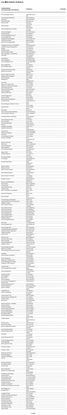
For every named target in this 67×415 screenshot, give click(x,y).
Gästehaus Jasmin (5, 50)
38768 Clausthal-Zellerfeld (30, 72)
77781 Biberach (29, 48)
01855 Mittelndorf (30, 227)
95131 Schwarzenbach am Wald (30, 320)
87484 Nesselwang (30, 242)
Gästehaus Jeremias (5, 179)
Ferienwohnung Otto (6, 258)
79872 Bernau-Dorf (30, 38)
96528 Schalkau (29, 307)
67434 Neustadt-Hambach (30, 251)
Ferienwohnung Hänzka (6, 310)
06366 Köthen (29, 182)
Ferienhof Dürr (4, 366)
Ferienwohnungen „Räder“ (7, 52)
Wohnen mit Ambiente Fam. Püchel (9, 86)
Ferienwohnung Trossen (6, 401)
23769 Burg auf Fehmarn (29, 67)
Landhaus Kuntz (5, 188)
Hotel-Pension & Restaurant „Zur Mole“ (10, 385)
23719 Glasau (29, 119)
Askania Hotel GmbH (6, 40)
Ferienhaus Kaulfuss (5, 346)
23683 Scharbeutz (30, 308)
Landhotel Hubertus (5, 154)
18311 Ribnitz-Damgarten (29, 293)
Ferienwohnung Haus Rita (7, 119)
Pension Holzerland (5, 369)
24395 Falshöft (29, 97)
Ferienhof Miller (5, 266)
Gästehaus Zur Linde (6, 405)
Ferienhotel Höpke (5, 21)
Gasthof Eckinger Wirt (6, 95)
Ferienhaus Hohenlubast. (6, 312)
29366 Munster (29, 232)
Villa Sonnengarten (5, 60)
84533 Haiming (29, 145)
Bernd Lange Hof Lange (6, 343)
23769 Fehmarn (29, 99)
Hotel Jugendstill (5, 147)
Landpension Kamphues (6, 126)
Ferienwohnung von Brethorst (8, 255)
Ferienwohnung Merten (6, 161)
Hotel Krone (4, 144)
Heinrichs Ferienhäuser (6, 132)
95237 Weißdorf (29, 383)
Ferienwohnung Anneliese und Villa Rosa (10, 250)
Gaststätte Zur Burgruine (6, 383)
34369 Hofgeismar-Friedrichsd (30, 159)
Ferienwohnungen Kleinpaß (7, 219)
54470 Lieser (29, 188)
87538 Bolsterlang (30, 58)
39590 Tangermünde (30, 353)
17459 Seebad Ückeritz (29, 338)
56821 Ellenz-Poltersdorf (29, 93)
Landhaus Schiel (5, 298)
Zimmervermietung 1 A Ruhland (8, 303)
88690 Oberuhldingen (29, 268)
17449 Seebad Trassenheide (29, 334)
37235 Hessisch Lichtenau (29, 154)
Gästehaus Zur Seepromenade (8, 370)
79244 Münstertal (30, 240)
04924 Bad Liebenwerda (29, 23)
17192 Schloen (29, 313)
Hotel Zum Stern (5, 323)
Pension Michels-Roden (6, 216)
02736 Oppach (29, 274)
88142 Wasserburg (30, 380)
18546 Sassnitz (29, 305)
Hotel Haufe (4, 110)
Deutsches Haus (4, 107)
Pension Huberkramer (6, 145)
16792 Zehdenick (30, 403)
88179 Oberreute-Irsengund (30, 264)
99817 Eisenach (29, 91)
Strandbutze (4, 253)
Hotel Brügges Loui (5, 388)
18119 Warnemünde (30, 378)
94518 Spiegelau (30, 342)
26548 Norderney (30, 260)
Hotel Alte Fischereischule (7, 89)
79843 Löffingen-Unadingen (30, 205)
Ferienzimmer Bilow (6, 313)
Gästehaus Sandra (5, 350)
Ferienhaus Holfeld (5, 274)
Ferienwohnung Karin (6, 212)
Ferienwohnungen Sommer (7, 136)
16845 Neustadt (29, 248)
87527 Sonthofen (30, 340)
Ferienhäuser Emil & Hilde (7, 373)
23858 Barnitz (29, 35)
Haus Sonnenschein (5, 398)
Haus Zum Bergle (5, 240)
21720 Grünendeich (30, 132)
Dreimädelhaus (4, 58)
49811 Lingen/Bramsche (30, 197)
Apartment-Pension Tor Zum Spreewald (10, 201)
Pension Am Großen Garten (7, 84)
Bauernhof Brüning (5, 218)
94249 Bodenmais (30, 53)
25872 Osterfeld (29, 276)
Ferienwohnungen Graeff (7, 61)
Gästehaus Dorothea (5, 382)
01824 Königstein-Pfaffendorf (30, 179)
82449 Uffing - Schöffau (29, 366)
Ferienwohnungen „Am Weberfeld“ (9, 53)
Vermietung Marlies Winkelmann (8, 116)
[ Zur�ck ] (33, 413)
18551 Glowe (29, 121)
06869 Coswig (29, 74)
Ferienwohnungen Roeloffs (7, 14)
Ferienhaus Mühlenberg (6, 356)
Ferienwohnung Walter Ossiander (8, 268)
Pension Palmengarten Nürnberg (8, 261)
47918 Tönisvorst (30, 364)
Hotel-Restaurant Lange (6, 187)
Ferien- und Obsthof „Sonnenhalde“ (9, 190)
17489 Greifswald (30, 124)
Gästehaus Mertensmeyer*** (7, 284)
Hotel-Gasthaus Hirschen (7, 204)
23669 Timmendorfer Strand (29, 359)
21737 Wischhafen (30, 396)
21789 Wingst (29, 395)
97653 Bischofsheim (30, 52)
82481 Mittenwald (30, 229)
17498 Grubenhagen (30, 131)
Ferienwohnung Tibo (6, 37)
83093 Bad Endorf (30, 19)
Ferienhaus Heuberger (6, 362)
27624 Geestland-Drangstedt (30, 117)
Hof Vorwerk (4, 277)
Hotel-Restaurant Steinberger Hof (8, 297)
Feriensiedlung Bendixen (7, 172)
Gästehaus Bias (4, 185)
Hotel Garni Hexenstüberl (7, 169)
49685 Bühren (29, 69)
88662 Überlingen (30, 398)
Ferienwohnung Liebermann (7, 113)
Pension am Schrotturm (6, 353)
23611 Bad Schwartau (28, 29)
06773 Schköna (29, 312)
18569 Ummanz (29, 369)
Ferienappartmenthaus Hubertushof (9, 229)
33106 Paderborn (30, 284)
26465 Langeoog (30, 185)
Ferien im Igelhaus (5, 279)
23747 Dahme (29, 76)
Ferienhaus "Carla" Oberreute (8, 263)
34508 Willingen (30, 388)
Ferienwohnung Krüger (6, 66)
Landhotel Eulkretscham (6, 128)
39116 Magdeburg (30, 207)
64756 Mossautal (30, 230)
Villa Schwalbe (4, 408)
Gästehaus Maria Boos (6, 92)
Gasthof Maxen (4, 234)
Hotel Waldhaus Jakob (6, 407)
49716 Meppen (29, 218)
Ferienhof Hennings (5, 354)
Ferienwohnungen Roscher (7, 340)
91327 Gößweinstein (30, 144)
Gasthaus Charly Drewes (6, 396)
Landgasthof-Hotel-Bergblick (8, 38)
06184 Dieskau (29, 82)
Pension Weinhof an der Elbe (7, 74)
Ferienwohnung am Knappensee (8, 199)
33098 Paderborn (30, 281)
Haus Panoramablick (6, 157)
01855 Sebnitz (29, 329)
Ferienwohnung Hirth (6, 271)
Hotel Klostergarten (5, 91)
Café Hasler (4, 55)
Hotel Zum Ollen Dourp (6, 239)
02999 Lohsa (29, 199)
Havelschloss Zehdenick (6, 403)
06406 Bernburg (29, 40)
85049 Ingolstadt (30, 166)
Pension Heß (4, 300)
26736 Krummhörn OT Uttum (30, 170)
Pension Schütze (5, 25)
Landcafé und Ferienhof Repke (8, 69)
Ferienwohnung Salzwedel (7, 337)
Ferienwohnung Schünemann (7, 17)
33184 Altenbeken (30, 17)
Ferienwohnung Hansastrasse (7, 308)
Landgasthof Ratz (5, 290)
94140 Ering (29, 95)
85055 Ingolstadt (30, 405)
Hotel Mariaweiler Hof (6, 87)
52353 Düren (29, 87)
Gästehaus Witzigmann (6, 193)
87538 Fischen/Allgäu (29, 104)
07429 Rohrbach (30, 298)
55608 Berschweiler (30, 45)
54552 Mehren (29, 216)
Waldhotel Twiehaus (5, 203)
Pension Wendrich (5, 166)
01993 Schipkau (29, 310)
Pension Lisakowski (5, 142)
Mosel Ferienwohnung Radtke (8, 42)
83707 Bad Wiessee (30, 32)
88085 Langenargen (30, 183)
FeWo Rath (3, 134)
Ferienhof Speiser (5, 375)
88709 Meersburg (30, 212)
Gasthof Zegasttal (5, 318)
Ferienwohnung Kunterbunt (7, 247)
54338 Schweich (30, 323)
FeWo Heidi (4, 222)
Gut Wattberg (4, 158)
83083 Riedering (30, 295)
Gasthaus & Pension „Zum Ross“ (8, 230)
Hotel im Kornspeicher (6, 209)
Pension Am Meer (5, 97)
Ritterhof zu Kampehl (6, 248)
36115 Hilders (29, 157)
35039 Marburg (29, 209)
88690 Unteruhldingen (29, 371)
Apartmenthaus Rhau (6, 378)
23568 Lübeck (29, 203)
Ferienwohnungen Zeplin (7, 331)
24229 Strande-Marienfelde (29, 344)
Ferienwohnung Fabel (6, 227)
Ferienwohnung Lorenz (6, 377)
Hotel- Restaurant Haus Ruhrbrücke (9, 111)
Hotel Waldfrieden (5, 342)
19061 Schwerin (29, 324)
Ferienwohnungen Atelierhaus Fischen (10, 104)
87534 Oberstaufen (30, 266)
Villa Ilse (3, 358)
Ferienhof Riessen (5, 100)
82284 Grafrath (29, 123)
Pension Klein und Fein (6, 207)
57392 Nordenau (30, 258)
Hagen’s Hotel (4, 152)
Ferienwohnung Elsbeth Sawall (8, 35)
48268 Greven (29, 126)
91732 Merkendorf (30, 222)
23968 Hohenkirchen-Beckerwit (29, 163)
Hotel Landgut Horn (5, 65)
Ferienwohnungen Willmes (7, 315)
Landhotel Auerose (5, 244)
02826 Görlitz (29, 142)
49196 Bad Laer (29, 21)
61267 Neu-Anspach (30, 247)
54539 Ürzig (29, 401)
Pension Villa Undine (6, 324)
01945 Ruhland (29, 303)
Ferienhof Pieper (5, 196)
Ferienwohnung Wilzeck (6, 214)
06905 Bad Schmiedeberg (29, 26)
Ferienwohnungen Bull (6, 224)
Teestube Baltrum (5, 33)
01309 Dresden (29, 86)
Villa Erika (3, 334)
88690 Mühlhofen (30, 237)
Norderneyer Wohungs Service (8, 260)
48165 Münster (29, 239)
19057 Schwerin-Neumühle (30, 327)
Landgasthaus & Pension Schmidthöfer (10, 45)
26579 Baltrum (29, 33)
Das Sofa (3, 124)
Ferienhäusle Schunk (6, 364)
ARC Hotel (3, 82)
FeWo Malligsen (5, 276)
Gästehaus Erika (5, 390)
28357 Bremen (29, 65)
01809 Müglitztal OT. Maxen (30, 235)
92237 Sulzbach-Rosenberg (30, 350)
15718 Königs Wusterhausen (29, 176)
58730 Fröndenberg (30, 111)
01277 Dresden (29, 84)
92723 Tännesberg (30, 362)
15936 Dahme (29, 77)
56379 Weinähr (29, 382)
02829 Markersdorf (30, 211)
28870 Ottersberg (30, 279)
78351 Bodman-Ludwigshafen (29, 56)
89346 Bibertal (29, 50)
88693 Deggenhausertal (30, 80)
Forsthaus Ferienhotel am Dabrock (9, 395)
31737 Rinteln (29, 297)
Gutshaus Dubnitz (5, 305)
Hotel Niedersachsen (6, 285)
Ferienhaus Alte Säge (6, 400)
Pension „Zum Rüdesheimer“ (7, 182)
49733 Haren (29, 152)
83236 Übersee (29, 400)
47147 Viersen (29, 373)
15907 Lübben (29, 201)
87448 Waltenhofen (30, 375)
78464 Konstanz (29, 407)
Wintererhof (4, 19)
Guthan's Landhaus (5, 287)
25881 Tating (29, 354)
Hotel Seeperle (4, 183)
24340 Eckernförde (30, 89)
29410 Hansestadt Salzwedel (30, 149)
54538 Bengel (29, 37)
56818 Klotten (29, 168)
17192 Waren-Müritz (30, 377)
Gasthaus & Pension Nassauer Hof (9, 47)
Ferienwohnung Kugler (6, 123)
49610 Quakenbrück (30, 285)
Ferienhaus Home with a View (8, 380)
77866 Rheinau (29, 290)
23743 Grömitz (29, 134)
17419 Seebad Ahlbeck (29, 331)
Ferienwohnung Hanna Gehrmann (9, 29)
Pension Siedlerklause (6, 292)
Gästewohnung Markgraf (7, 149)
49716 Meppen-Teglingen (29, 220)
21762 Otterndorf (30, 277)
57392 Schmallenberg (29, 316)
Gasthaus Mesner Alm (6, 295)
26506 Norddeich (30, 253)
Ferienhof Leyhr (5, 237)
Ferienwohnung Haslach (6, 242)
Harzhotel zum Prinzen (6, 71)
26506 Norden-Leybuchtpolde (29, 256)
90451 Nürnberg (30, 261)
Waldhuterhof (4, 79)
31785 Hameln (29, 147)
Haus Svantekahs (5, 121)
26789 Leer (28, 187)
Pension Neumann (5, 77)
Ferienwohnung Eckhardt (7, 329)
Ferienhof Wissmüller (6, 138)
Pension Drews (4, 131)
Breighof (3, 48)
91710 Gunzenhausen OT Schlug (30, 139)
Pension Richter (4, 22)
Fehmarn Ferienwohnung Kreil (8, 99)
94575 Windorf (29, 393)
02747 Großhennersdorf (30, 128)
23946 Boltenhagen (30, 60)
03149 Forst (29, 110)
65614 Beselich (29, 47)
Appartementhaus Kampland (7, 76)
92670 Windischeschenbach (31, 391)
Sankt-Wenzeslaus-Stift (6, 211)
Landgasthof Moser (5, 393)
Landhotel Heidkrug (5, 232)
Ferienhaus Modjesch (6, 307)
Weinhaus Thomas (5, 168)
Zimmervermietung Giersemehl (8, 326)
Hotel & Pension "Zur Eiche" (7, 175)
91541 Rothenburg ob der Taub (30, 301)
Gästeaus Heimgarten (6, 32)
